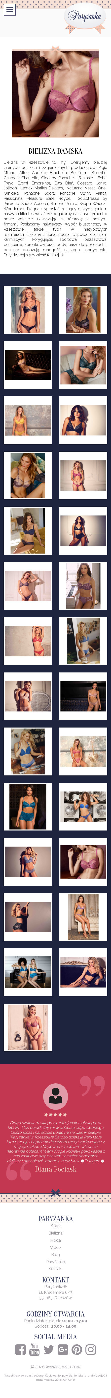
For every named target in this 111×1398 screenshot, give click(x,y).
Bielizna (55, 1233)
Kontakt (55, 1268)
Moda (55, 1240)
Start (55, 1226)
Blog (55, 1254)
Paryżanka (55, 1261)
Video (55, 1247)
